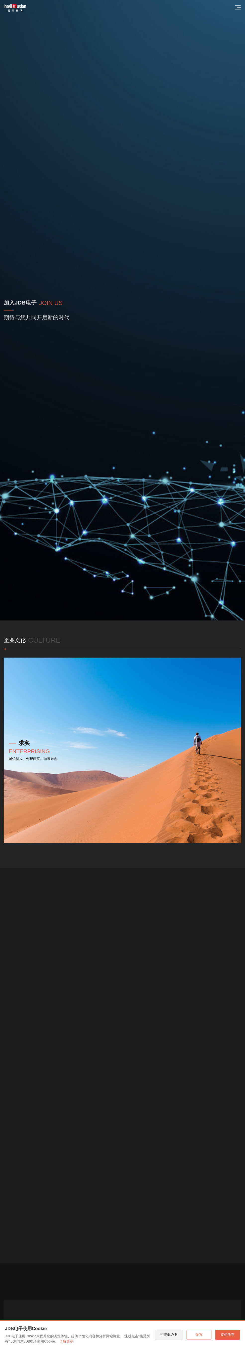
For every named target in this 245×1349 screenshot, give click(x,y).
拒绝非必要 (169, 1335)
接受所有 (228, 1335)
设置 (199, 1335)
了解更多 (66, 1341)
